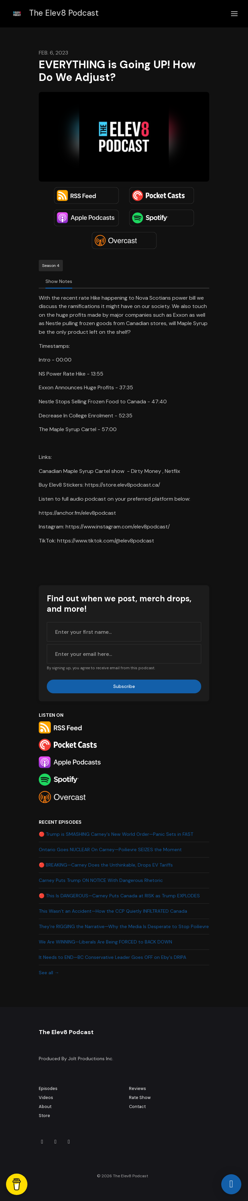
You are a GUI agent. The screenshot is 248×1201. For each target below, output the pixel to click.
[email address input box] (124, 654)
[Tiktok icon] (42, 1141)
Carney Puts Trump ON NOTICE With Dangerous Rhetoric (101, 880)
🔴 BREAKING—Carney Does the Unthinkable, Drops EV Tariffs (106, 865)
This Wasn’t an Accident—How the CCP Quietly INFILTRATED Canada (113, 911)
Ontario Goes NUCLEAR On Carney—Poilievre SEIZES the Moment (110, 849)
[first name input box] (124, 631)
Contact (137, 1106)
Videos (46, 1097)
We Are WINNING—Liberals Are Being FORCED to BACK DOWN (105, 942)
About (45, 1106)
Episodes (48, 1088)
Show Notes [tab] (58, 281)
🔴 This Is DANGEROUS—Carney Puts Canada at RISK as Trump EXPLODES (119, 896)
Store (44, 1115)
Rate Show (140, 1097)
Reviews (137, 1088)
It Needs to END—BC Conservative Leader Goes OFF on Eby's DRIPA (112, 957)
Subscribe (124, 686)
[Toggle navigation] (234, 13)
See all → (49, 973)
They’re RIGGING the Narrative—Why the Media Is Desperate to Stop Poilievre (124, 926)
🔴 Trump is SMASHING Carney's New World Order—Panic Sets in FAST (116, 834)
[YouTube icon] (69, 1141)
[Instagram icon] (55, 1141)
